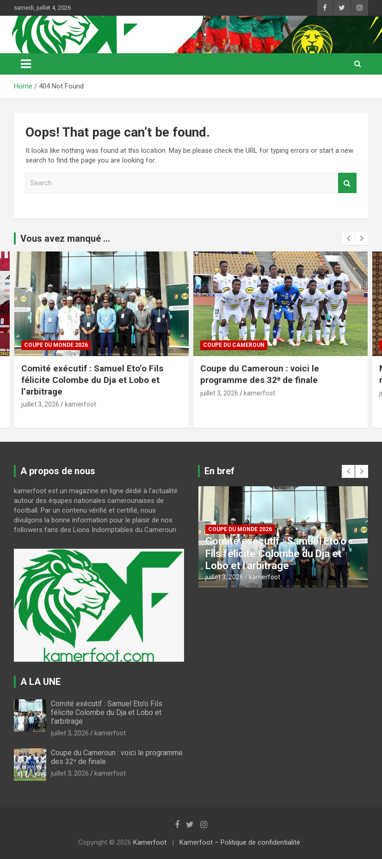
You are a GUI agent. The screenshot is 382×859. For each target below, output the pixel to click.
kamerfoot (80, 404)
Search (347, 183)
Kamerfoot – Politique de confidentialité (239, 842)
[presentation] (348, 238)
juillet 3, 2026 (40, 404)
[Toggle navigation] (26, 64)
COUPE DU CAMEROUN (234, 345)
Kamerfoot (149, 842)
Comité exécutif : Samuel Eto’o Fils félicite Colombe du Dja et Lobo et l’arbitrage (92, 379)
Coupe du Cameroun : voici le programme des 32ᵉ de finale (259, 374)
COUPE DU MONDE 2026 (56, 345)
